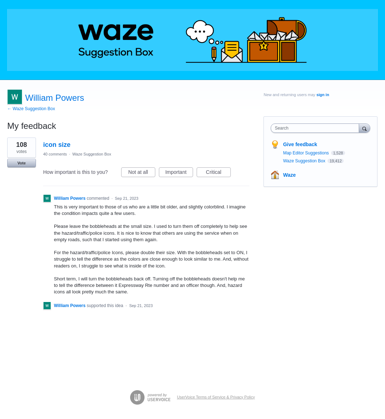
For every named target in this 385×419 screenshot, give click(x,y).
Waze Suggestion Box (91, 154)
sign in (322, 95)
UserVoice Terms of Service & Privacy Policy (216, 397)
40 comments (55, 154)
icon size (56, 144)
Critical (218, 173)
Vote (21, 163)
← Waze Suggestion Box (31, 108)
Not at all (141, 173)
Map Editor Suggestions (306, 153)
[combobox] (316, 128)
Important (179, 173)
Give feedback (300, 144)
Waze (289, 175)
